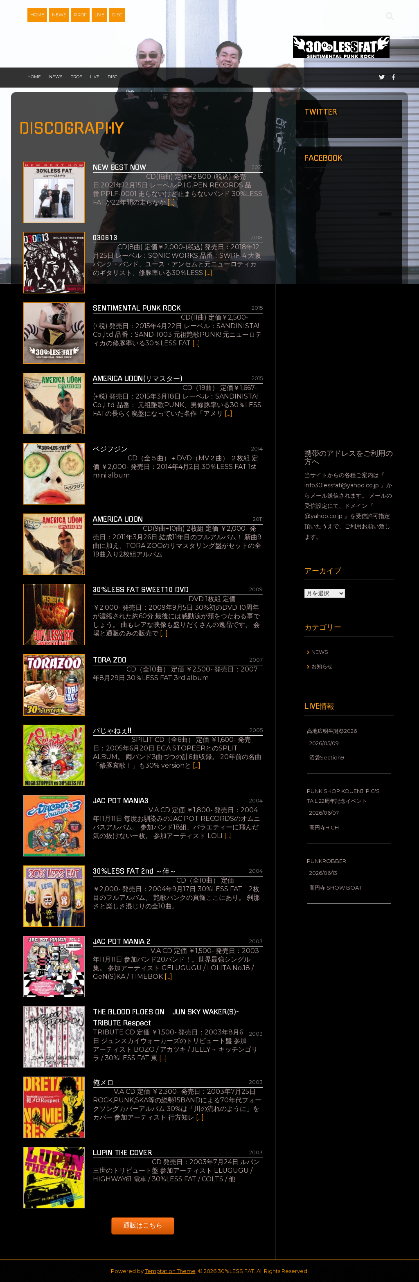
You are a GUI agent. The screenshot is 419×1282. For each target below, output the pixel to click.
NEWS (59, 15)
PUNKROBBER (326, 861)
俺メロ (103, 1082)
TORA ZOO (109, 659)
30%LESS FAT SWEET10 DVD (141, 589)
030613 (105, 237)
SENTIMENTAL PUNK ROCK (137, 307)
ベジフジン (110, 448)
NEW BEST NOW (119, 167)
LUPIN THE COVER (122, 1152)
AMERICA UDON (118, 519)
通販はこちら (142, 1225)
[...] (171, 202)
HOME (37, 15)
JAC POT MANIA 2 (122, 941)
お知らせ (322, 666)
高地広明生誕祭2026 (332, 731)
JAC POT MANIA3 (121, 800)
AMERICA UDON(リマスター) (137, 378)
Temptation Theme (170, 1271)
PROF (80, 15)
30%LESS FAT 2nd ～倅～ (134, 870)
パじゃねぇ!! (112, 730)
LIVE (99, 15)
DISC (117, 15)
